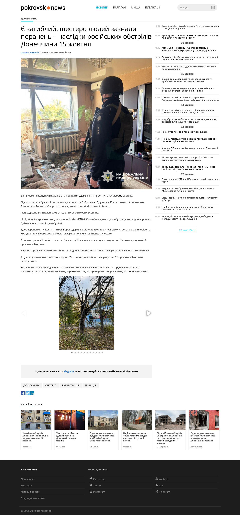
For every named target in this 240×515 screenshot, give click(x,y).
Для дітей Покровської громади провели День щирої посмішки (190, 149)
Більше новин (187, 229)
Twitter (96, 485)
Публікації (152, 7)
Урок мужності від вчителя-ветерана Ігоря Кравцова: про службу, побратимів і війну (190, 36)
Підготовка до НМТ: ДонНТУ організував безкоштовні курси (190, 180)
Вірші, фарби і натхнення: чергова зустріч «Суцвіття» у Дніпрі (190, 199)
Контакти (26, 485)
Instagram (97, 491)
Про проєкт (27, 479)
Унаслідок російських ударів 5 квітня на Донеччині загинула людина (189, 67)
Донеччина (29, 18)
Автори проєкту (30, 491)
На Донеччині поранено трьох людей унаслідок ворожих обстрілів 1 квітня (187, 208)
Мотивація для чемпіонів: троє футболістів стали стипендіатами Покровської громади (188, 158)
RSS (159, 485)
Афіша (135, 7)
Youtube (161, 479)
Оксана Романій (30, 52)
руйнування (70, 385)
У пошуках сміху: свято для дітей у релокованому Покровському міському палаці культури (188, 111)
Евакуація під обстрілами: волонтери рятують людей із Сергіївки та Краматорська (190, 58)
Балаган (119, 7)
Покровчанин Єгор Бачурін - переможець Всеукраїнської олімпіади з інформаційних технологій (190, 98)
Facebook (97, 479)
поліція (90, 385)
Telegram (68, 371)
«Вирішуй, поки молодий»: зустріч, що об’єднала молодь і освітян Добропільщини (187, 217)
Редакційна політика (33, 498)
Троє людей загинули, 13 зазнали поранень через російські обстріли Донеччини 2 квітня (188, 168)
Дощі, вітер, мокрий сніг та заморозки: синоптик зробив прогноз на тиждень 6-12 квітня (187, 80)
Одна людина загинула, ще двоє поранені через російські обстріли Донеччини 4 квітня (188, 89)
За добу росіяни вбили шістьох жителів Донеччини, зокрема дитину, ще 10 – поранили (189, 120)
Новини (102, 7)
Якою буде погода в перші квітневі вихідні (184, 132)
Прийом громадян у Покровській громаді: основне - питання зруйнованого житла (189, 140)
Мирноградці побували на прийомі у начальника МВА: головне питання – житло (188, 189)
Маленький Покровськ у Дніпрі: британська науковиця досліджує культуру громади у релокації (189, 49)
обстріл (50, 385)
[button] (148, 313)
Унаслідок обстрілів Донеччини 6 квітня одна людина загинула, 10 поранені (190, 27)
